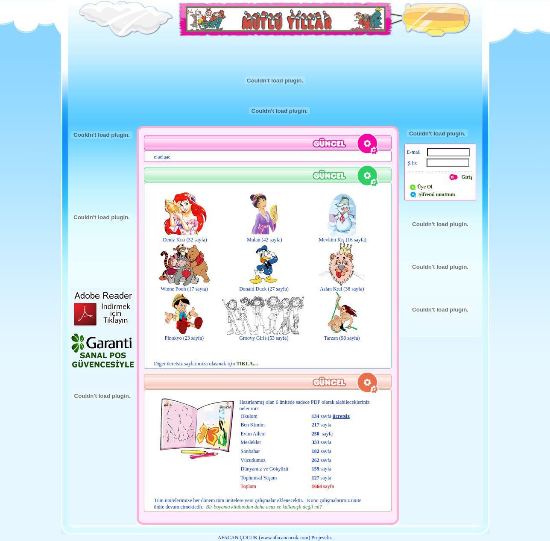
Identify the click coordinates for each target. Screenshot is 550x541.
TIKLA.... (247, 364)
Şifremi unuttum (436, 194)
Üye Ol (425, 187)
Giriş (467, 177)
